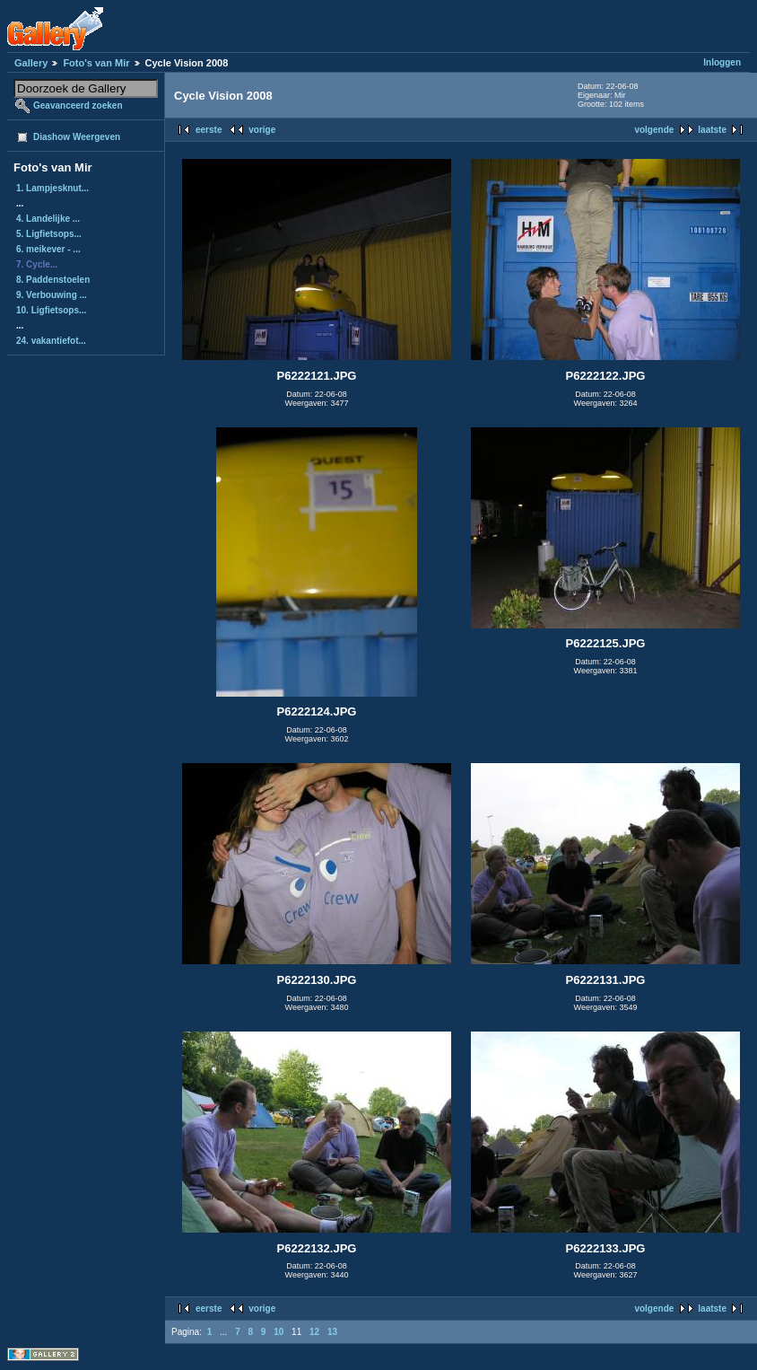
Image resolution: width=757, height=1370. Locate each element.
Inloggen (722, 62)
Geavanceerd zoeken (78, 105)
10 (278, 1332)
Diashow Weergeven (76, 137)
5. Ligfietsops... (49, 234)
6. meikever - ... (48, 249)
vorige (261, 130)
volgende (654, 130)
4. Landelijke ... (48, 219)
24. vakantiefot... (51, 341)
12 (314, 1332)
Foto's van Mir (96, 62)
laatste (712, 130)
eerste (209, 130)
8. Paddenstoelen (53, 280)
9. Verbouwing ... (51, 295)
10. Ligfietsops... (51, 310)
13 (332, 1332)
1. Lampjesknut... (52, 188)
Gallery (31, 62)
